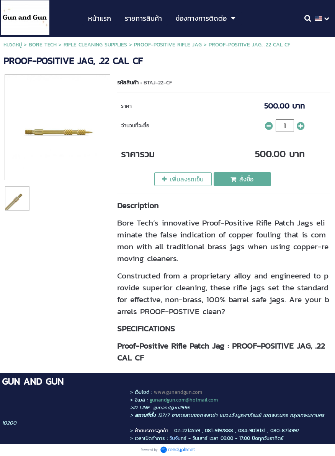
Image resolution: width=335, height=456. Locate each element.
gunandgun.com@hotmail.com (184, 399)
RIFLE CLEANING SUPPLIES (95, 45)
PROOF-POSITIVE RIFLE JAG (168, 45)
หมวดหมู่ (12, 45)
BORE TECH (43, 45)
